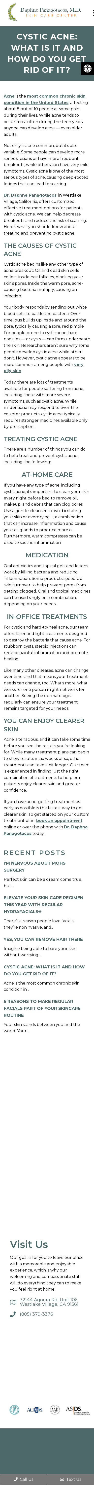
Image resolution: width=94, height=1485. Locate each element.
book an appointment (59, 820)
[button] (87, 68)
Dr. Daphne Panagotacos (30, 195)
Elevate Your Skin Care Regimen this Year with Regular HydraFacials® (43, 904)
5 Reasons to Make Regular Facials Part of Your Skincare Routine (42, 1008)
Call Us (23, 1479)
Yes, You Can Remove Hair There (43, 939)
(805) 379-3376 (36, 1314)
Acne (9, 96)
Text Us (70, 1479)
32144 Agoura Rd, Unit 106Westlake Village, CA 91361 (49, 1302)
